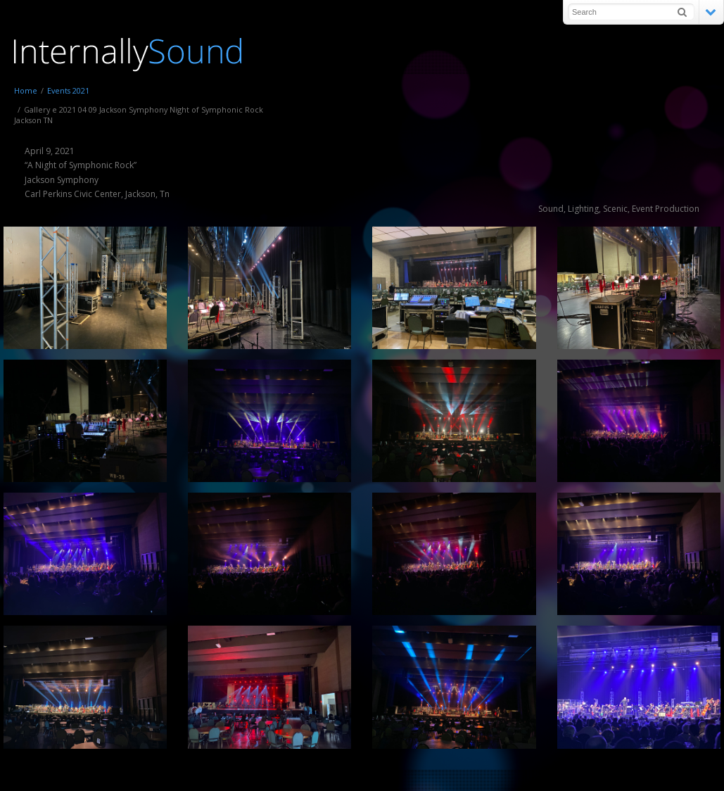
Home (25, 90)
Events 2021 (68, 90)
